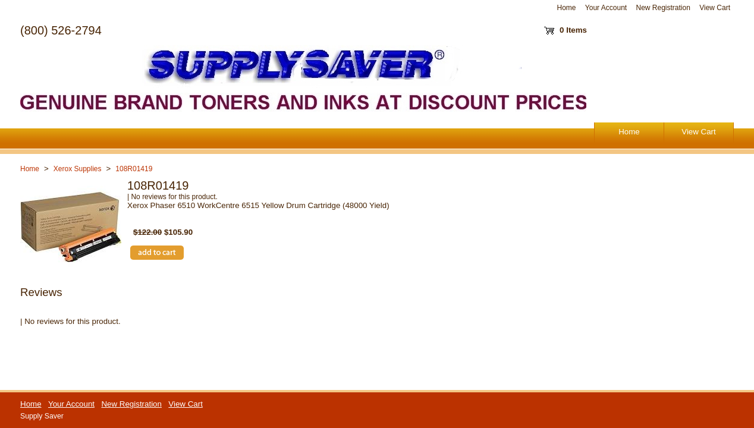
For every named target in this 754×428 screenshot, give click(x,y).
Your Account (606, 8)
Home (566, 8)
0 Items (573, 30)
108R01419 (133, 169)
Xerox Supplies (78, 169)
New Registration (663, 8)
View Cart (714, 8)
